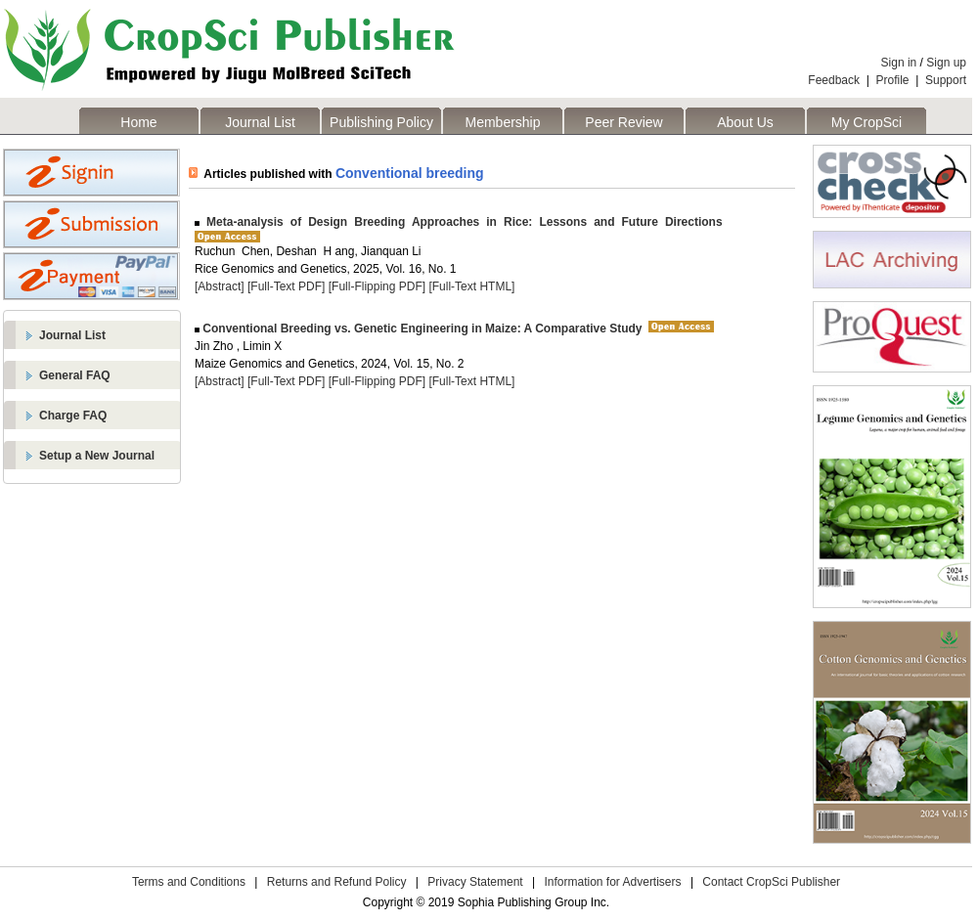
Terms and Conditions (188, 882)
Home (138, 122)
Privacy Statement (474, 882)
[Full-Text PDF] (286, 286)
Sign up (946, 62)
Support (945, 80)
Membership (502, 122)
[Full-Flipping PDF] (377, 286)
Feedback (834, 80)
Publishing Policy (381, 122)
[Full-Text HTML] (471, 286)
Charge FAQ (73, 415)
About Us (745, 122)
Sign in (899, 62)
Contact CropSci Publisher (771, 882)
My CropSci (866, 122)
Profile (893, 80)
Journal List (260, 122)
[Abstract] (219, 286)
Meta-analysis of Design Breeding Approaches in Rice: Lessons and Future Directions (461, 222)
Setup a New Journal (97, 455)
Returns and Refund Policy (337, 882)
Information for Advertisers (612, 882)
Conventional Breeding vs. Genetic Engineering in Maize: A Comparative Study (421, 328)
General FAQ (75, 375)
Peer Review (623, 122)
